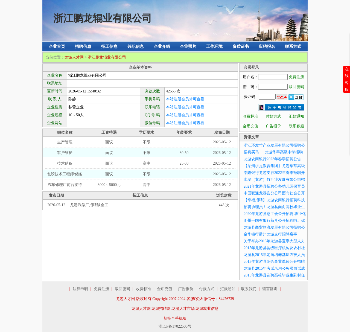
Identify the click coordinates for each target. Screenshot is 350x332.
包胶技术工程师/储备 (65, 174)
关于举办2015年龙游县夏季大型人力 (274, 241)
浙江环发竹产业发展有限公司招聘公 (274, 145)
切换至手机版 (175, 318)
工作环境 (214, 46)
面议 (109, 142)
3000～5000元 (109, 185)
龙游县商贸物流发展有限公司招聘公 (274, 227)
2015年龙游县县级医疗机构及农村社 (274, 248)
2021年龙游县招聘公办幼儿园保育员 (274, 186)
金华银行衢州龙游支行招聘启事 (270, 234)
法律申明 (80, 289)
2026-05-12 (222, 142)
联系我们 (248, 289)
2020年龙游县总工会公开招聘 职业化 (275, 214)
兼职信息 (135, 46)
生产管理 (64, 142)
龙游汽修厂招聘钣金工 (89, 205)
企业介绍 (162, 46)
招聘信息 (83, 46)
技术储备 (64, 163)
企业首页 (57, 46)
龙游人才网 (74, 57)
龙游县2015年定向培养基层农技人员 (274, 255)
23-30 (184, 163)
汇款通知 (296, 116)
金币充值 (250, 126)
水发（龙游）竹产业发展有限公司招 (274, 179)
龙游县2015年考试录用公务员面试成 (274, 268)
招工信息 (109, 46)
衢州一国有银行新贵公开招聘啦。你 (274, 221)
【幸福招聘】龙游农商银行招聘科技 (274, 200)
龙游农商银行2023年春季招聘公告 (272, 159)
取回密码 (296, 87)
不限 (146, 142)
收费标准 (250, 116)
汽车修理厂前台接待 (65, 185)
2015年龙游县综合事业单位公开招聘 (274, 262)
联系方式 (293, 46)
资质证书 (240, 46)
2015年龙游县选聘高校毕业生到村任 (274, 275)
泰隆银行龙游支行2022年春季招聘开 (274, 173)
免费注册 (296, 77)
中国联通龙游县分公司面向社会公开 (274, 193)
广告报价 (273, 126)
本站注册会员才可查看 (185, 99)
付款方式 (273, 116)
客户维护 (64, 153)
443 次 (224, 205)
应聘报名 (267, 46)
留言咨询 (270, 289)
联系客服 (296, 126)
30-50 (184, 153)
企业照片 (188, 46)
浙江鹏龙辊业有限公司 (107, 57)
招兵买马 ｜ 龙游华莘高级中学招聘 (273, 152)
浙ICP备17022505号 (175, 326)
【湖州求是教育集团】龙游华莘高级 (274, 166)
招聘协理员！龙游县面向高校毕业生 (274, 207)
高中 (146, 163)
